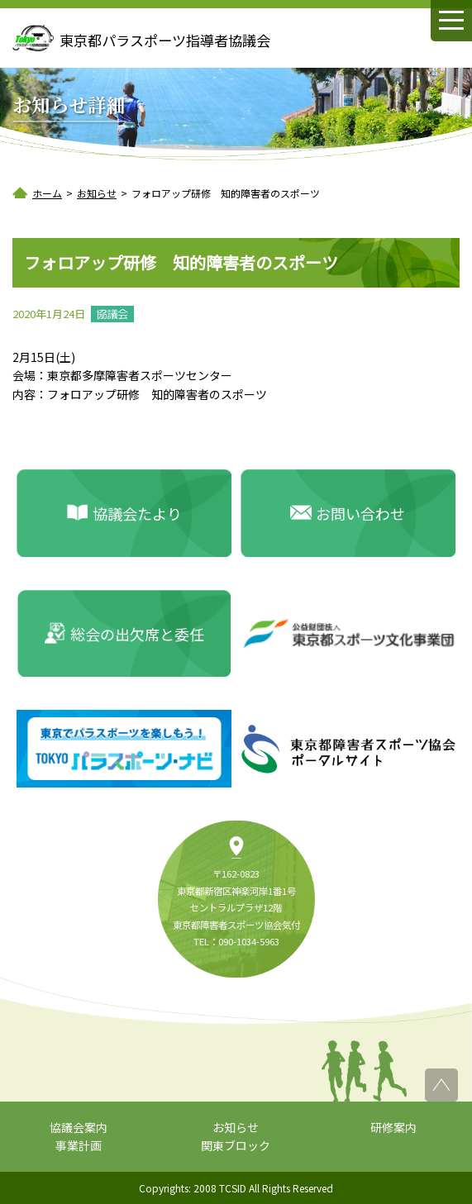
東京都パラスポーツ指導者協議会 (165, 40)
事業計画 (78, 1145)
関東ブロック (235, 1145)
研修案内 (393, 1127)
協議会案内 (78, 1127)
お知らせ (235, 1127)
